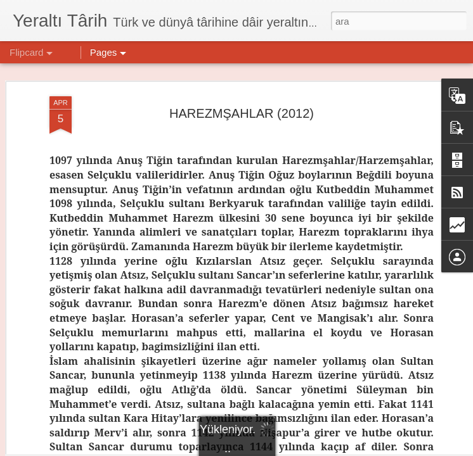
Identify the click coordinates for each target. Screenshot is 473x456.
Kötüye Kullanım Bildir (369, 449)
